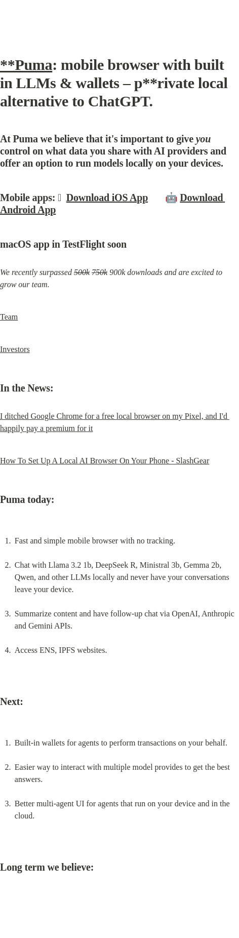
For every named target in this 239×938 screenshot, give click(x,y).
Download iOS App (107, 197)
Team (9, 316)
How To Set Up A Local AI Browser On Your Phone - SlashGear (104, 460)
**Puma (26, 64)
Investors (15, 349)
